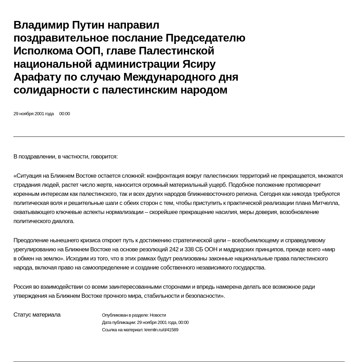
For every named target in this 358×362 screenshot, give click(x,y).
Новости (158, 315)
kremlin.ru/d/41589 (161, 329)
